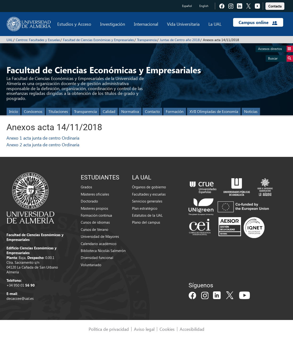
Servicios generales (147, 201)
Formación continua (96, 215)
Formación (175, 111)
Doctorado (89, 201)
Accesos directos (275, 49)
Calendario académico (98, 243)
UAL (9, 39)
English (203, 6)
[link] (274, 5)
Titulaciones (58, 111)
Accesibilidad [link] (192, 329)
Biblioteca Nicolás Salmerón (103, 250)
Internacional (146, 24)
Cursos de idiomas (95, 222)
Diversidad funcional (97, 257)
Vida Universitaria (183, 24)
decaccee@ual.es (20, 298)
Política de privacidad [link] (109, 329)
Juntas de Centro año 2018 (180, 39)
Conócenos (33, 111)
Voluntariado (91, 264)
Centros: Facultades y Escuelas (38, 39)
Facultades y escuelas (149, 194)
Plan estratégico (144, 208)
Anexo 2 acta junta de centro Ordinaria (42, 144)
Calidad (109, 111)
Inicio (13, 111)
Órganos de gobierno (149, 186)
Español (187, 6)
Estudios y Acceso (74, 24)
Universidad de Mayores (100, 236)
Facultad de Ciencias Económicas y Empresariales (98, 39)
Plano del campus (146, 222)
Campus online (258, 22)
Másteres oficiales (95, 194)
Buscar (280, 58)
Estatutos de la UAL (147, 215)
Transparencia (147, 39)
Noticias (251, 111)
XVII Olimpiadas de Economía (214, 111)
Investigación (112, 24)
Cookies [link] (167, 329)
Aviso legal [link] (144, 329)
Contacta (275, 6)
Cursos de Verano (94, 229)
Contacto (152, 111)
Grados (86, 186)
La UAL (214, 24)
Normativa (130, 111)
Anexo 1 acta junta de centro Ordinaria (42, 138)
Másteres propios (94, 208)
